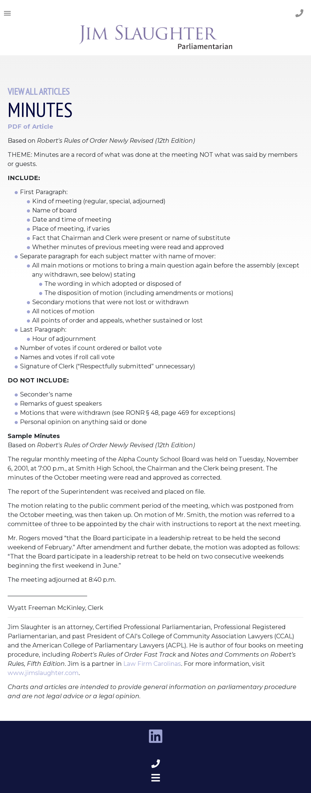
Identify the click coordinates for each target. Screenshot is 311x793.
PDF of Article (30, 126)
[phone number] (299, 14)
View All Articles (38, 91)
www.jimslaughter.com (43, 673)
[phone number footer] (155, 764)
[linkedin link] (155, 737)
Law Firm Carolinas (152, 663)
